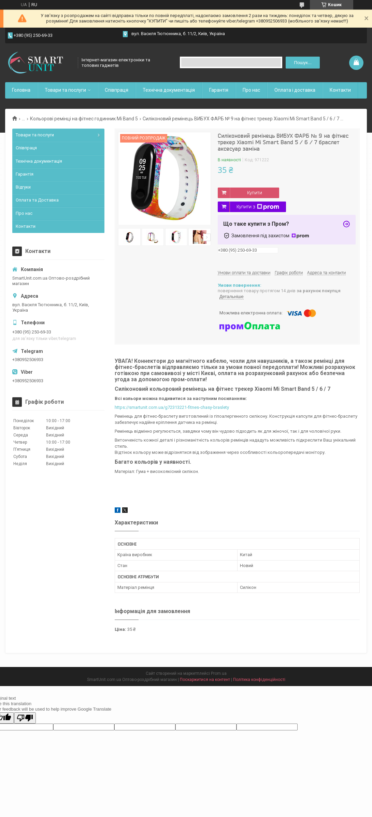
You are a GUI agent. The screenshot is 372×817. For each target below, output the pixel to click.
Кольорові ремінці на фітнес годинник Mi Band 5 (84, 118)
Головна (21, 90)
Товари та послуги (65, 90)
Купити (254, 192)
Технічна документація (169, 90)
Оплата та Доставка (37, 200)
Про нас (251, 90)
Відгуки (23, 187)
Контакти (340, 90)
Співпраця (116, 90)
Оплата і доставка (294, 90)
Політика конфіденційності (259, 679)
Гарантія (218, 90)
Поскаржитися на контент (205, 679)
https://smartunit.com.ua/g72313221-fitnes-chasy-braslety (172, 407)
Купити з (258, 207)
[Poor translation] (25, 718)
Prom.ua (219, 673)
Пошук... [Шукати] (303, 62)
